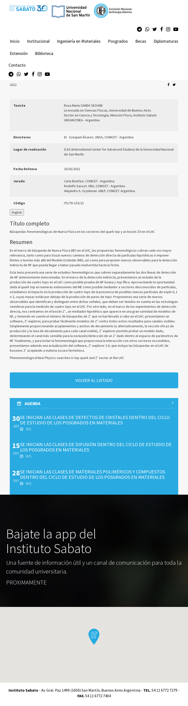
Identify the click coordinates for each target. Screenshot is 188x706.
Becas (140, 41)
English (17, 212)
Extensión (19, 53)
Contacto (17, 65)
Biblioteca (44, 53)
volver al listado (94, 380)
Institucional (38, 41)
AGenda (95, 403)
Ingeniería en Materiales (79, 41)
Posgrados (118, 41)
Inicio (15, 41)
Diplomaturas (166, 41)
